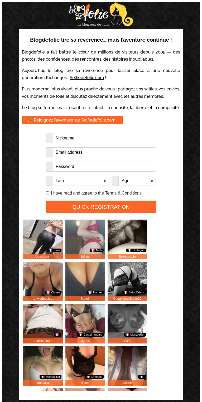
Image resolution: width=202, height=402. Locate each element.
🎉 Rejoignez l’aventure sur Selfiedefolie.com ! (72, 120)
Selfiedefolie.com (87, 77)
